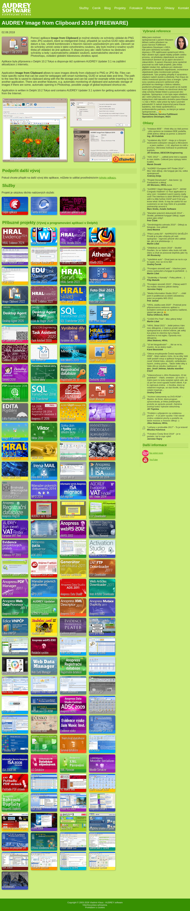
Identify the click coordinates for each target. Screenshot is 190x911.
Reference (153, 8)
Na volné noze (156, 453)
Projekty (120, 8)
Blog (107, 8)
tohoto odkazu (107, 177)
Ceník (96, 8)
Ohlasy (169, 8)
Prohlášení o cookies (95, 907)
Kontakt (183, 8)
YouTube (153, 459)
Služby (84, 8)
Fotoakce (136, 8)
